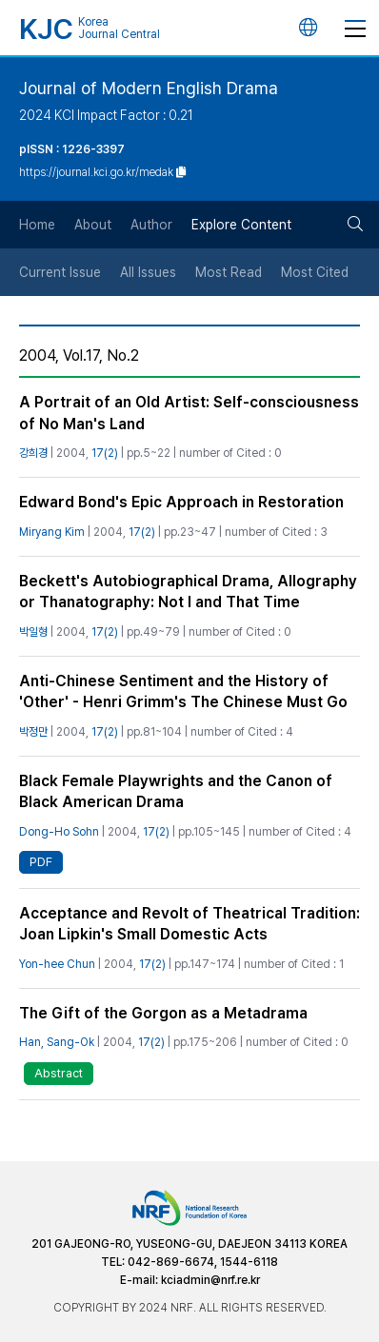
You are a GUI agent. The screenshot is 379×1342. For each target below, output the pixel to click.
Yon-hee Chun (57, 964)
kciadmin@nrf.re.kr (210, 1280)
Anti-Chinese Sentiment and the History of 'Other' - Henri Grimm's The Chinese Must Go (183, 691)
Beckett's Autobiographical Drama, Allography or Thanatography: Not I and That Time (188, 591)
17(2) (104, 453)
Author (151, 224)
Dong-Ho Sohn (59, 832)
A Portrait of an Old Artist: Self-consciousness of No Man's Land (189, 412)
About (92, 224)
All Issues (148, 272)
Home (37, 224)
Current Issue (60, 272)
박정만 (33, 732)
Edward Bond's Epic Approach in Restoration (181, 502)
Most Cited (315, 272)
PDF (41, 862)
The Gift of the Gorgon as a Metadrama (163, 1013)
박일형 (33, 632)
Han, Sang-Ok (56, 1042)
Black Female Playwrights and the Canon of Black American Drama (175, 791)
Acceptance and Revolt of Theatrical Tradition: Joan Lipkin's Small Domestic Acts (189, 923)
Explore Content (241, 224)
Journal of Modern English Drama (148, 88)
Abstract (58, 1073)
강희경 (33, 453)
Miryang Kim (52, 532)
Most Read (228, 272)
